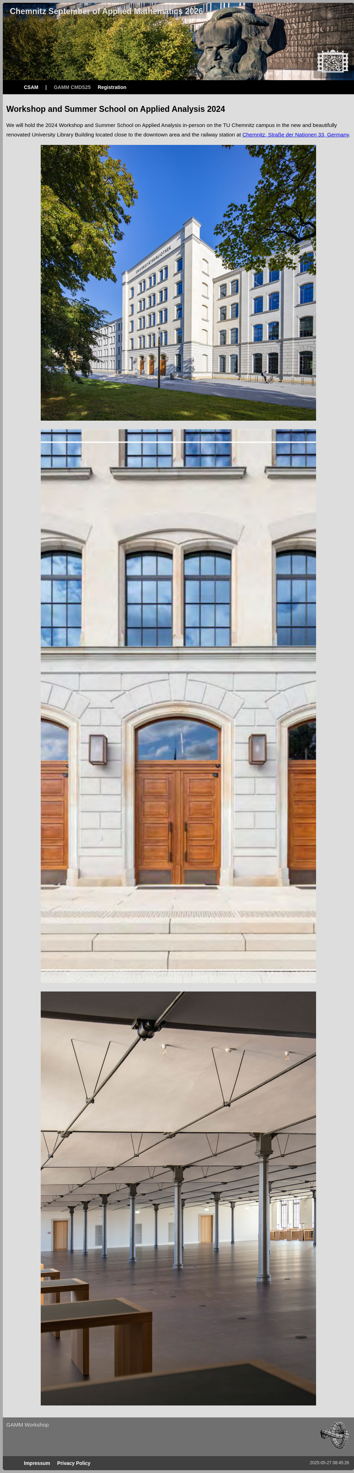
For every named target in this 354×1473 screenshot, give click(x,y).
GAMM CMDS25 (72, 87)
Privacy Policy (74, 1463)
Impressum (37, 1463)
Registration (112, 87)
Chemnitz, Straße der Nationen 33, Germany (295, 135)
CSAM (31, 87)
